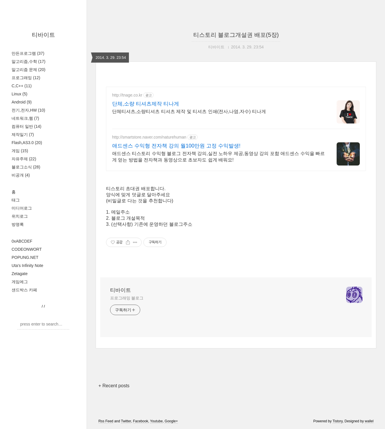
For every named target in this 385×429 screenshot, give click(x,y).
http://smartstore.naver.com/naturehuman (149, 137)
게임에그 (20, 281)
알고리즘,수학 (28, 61)
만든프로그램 (28, 53)
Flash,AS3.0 (27, 142)
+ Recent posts (113, 385)
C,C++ (22, 85)
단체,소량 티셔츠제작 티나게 (145, 104)
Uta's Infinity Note (27, 265)
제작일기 (23, 134)
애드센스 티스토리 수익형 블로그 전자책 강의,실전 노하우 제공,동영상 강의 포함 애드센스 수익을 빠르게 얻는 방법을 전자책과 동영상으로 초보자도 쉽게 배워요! (218, 156)
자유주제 (24, 159)
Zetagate (20, 273)
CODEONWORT (27, 249)
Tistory (338, 421)
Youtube (156, 421)
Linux (19, 94)
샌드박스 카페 (24, 290)
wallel (369, 421)
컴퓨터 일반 (26, 126)
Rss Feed (105, 421)
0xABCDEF (22, 241)
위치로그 (20, 216)
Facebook (140, 421)
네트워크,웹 (25, 118)
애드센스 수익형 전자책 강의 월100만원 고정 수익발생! (176, 146)
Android (22, 102)
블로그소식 (26, 167)
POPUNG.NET (25, 257)
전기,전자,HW (28, 110)
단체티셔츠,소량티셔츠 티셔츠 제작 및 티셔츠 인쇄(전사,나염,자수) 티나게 (189, 111)
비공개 (21, 175)
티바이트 (43, 35)
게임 (20, 150)
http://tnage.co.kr (127, 95)
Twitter (126, 421)
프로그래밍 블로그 (126, 298)
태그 (16, 200)
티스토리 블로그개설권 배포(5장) (236, 35)
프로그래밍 (26, 77)
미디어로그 (22, 208)
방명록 (18, 224)
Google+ (171, 421)
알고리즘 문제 (28, 69)
